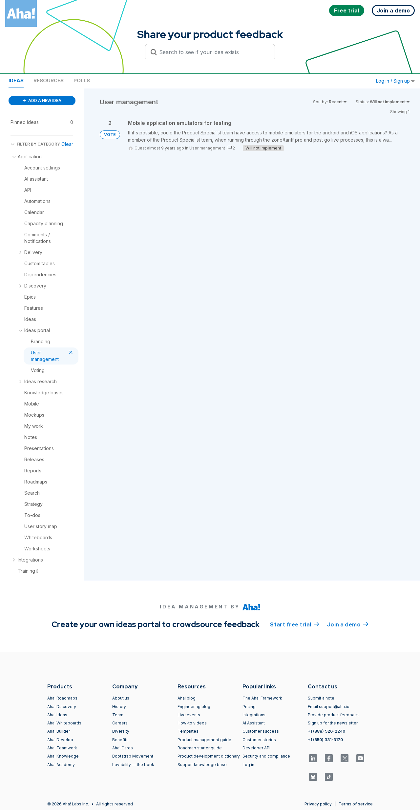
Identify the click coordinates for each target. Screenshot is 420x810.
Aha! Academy (61, 764)
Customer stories (259, 739)
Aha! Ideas (57, 714)
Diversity (120, 731)
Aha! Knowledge (63, 756)
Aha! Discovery (61, 706)
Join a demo (347, 624)
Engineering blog (194, 706)
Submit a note (321, 698)
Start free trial (294, 624)
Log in (248, 764)
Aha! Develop (60, 739)
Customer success (260, 731)
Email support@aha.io (328, 706)
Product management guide (204, 739)
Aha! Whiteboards (64, 723)
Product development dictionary (209, 756)
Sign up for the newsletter (333, 723)
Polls (82, 80)
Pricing (249, 706)
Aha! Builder (58, 731)
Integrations (253, 714)
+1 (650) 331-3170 (325, 739)
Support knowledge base (202, 764)
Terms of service (356, 803)
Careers (120, 723)
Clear (67, 144)
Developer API (256, 747)
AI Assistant (253, 723)
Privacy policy (318, 803)
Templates (188, 731)
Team (117, 714)
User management (207, 148)
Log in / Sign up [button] (395, 81)
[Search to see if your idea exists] (213, 52)
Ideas (16, 80)
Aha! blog (187, 698)
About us (120, 698)
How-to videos (192, 723)
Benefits (120, 739)
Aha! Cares (122, 747)
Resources (48, 80)
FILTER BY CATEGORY (35, 144)
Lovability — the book (133, 764)
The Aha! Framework (262, 698)
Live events (189, 714)
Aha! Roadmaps (62, 698)
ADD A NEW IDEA (42, 100)
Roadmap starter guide (200, 747)
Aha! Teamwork (62, 747)
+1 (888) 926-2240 (326, 731)
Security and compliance (266, 756)
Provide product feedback (333, 714)
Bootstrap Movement (132, 756)
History (119, 706)
